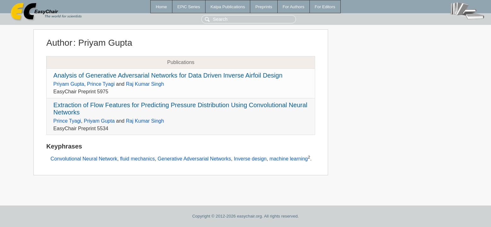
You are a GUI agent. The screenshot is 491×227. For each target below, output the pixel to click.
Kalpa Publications (228, 6)
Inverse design (250, 159)
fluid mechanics (137, 159)
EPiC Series (188, 6)
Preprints (263, 6)
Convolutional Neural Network (83, 159)
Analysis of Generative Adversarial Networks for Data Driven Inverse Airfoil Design (167, 75)
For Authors (293, 6)
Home (161, 6)
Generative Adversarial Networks (194, 159)
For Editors (325, 6)
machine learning (288, 159)
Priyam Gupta (68, 84)
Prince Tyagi (101, 84)
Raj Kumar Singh (145, 84)
